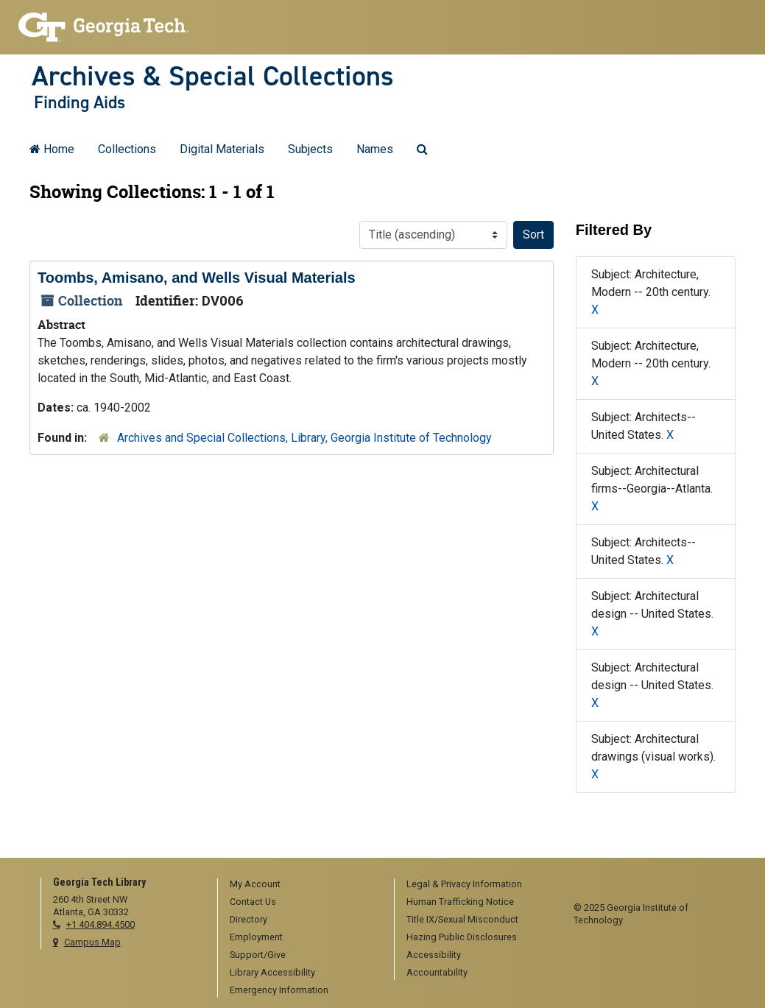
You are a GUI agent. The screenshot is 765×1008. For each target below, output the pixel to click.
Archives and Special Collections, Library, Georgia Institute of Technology (304, 438)
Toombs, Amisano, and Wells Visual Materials (197, 277)
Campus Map (92, 942)
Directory (248, 919)
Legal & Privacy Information (464, 883)
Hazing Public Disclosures (461, 936)
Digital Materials (222, 149)
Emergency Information (279, 989)
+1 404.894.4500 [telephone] (100, 924)
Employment (256, 936)
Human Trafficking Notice (460, 901)
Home (51, 149)
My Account (255, 883)
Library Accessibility (272, 972)
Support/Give (258, 954)
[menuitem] (301, 885)
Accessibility (433, 954)
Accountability (437, 972)
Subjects (310, 149)
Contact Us (253, 901)
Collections (127, 149)
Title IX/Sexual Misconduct (462, 919)
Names (374, 149)
